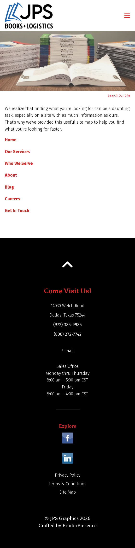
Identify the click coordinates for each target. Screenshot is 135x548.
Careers (12, 199)
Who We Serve (19, 163)
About (11, 175)
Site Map (67, 492)
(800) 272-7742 (68, 334)
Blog (9, 187)
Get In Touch (17, 210)
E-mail (67, 350)
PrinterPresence (79, 525)
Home (10, 140)
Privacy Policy (67, 475)
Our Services (17, 151)
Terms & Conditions (67, 483)
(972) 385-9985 (67, 324)
